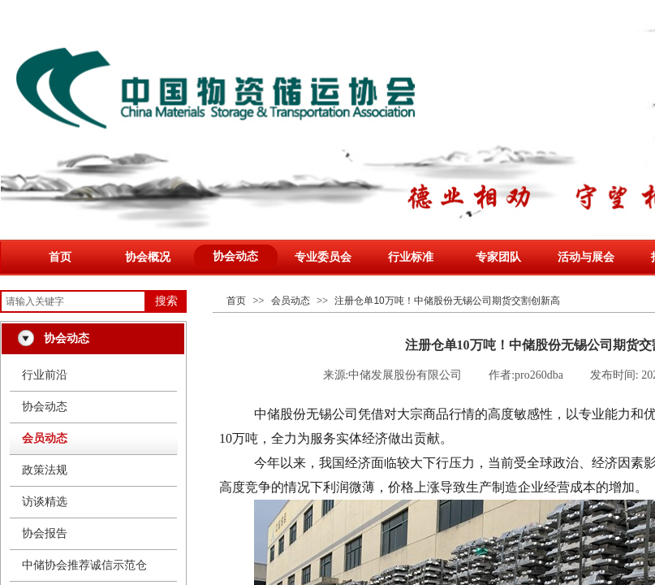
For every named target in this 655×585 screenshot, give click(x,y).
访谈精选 (44, 502)
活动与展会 (586, 257)
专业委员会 (323, 257)
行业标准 (410, 257)
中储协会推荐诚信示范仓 (84, 565)
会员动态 (290, 300)
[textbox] (73, 301)
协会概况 (147, 257)
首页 (60, 257)
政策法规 (44, 470)
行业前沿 (44, 375)
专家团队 (498, 257)
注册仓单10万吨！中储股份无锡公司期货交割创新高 (446, 300)
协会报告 (44, 533)
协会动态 (235, 256)
